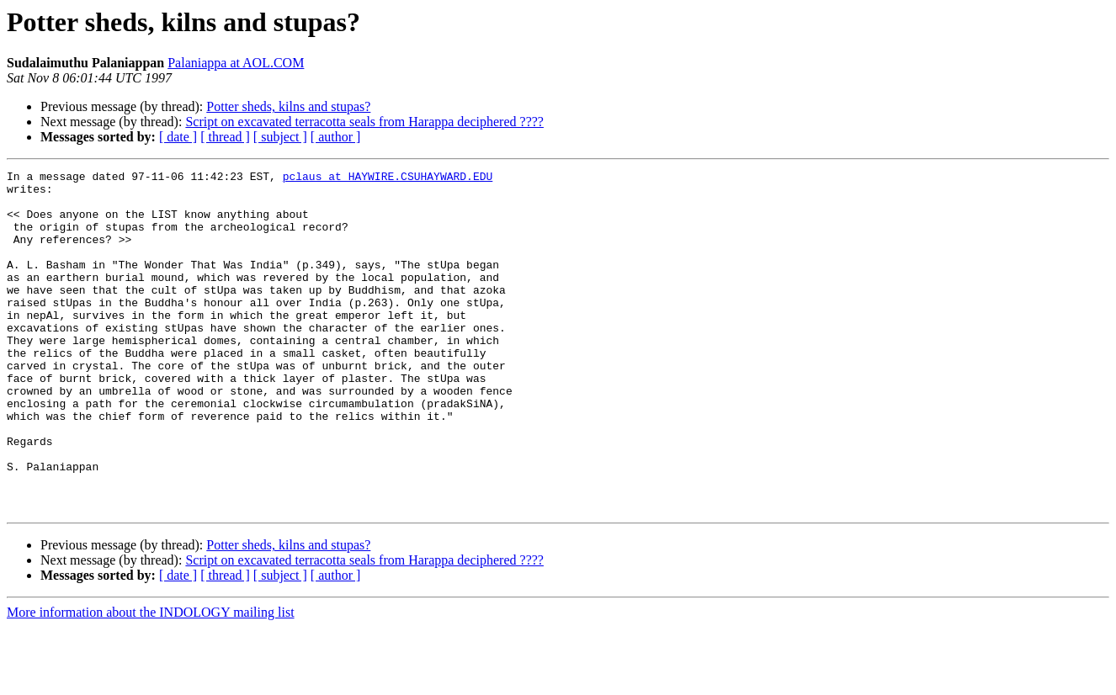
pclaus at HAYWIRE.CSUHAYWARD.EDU (388, 178)
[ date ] (178, 137)
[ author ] (336, 137)
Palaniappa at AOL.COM (235, 63)
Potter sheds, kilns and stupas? (288, 106)
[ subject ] (280, 137)
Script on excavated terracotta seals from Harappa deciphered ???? (364, 121)
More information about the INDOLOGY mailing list (151, 680)
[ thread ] (225, 137)
